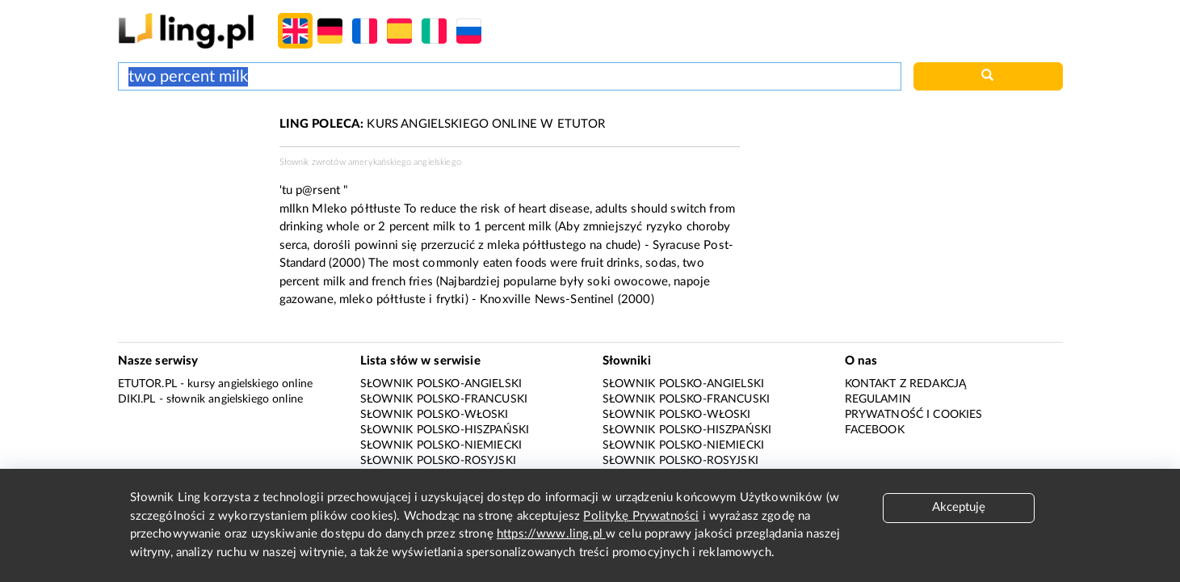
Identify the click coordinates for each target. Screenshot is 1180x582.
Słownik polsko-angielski (441, 384)
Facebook (875, 430)
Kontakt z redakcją (906, 384)
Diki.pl (137, 399)
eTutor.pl (147, 384)
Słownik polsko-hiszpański (445, 430)
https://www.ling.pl (551, 534)
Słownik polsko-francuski (444, 399)
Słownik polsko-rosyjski (438, 460)
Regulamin (878, 399)
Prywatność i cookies (914, 414)
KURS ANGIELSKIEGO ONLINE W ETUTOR (442, 124)
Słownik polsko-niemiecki (441, 445)
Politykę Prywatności (641, 516)
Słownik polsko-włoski (434, 414)
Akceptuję (958, 507)
